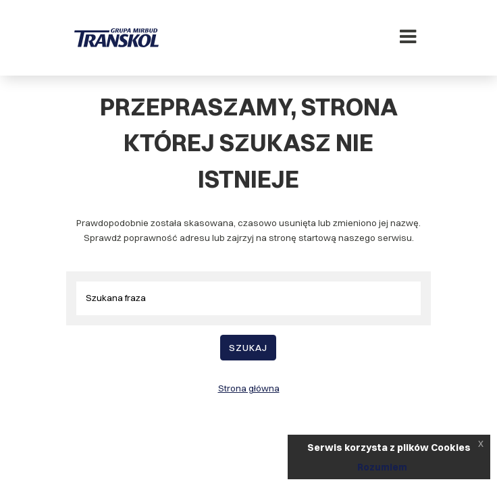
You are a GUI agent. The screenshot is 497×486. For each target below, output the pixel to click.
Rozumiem (382, 467)
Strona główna (249, 388)
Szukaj (248, 347)
